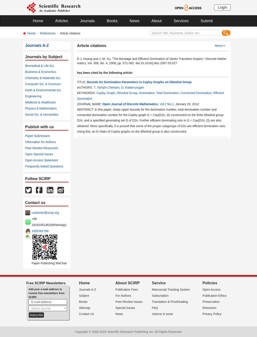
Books (112, 21)
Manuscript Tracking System (171, 289)
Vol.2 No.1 (167, 104)
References (48, 33)
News (134, 21)
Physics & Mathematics (41, 108)
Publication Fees (126, 289)
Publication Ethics (214, 295)
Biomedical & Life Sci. (40, 65)
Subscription (160, 295)
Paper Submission (37, 136)
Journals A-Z (87, 289)
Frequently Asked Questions (44, 166)
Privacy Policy (211, 314)
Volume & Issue (162, 314)
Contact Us (86, 314)
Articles (61, 21)
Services (181, 21)
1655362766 (40, 231)
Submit (207, 21)
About (156, 21)
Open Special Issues (39, 154)
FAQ (155, 308)
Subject (84, 295)
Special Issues (125, 308)
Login (222, 7)
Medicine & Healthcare (40, 102)
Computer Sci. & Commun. (43, 84)
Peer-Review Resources (41, 148)
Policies (209, 283)
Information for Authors (40, 142)
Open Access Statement (41, 160)
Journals (87, 21)
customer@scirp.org (45, 212)
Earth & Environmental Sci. (43, 90)
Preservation (211, 301)
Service (159, 283)
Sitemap (84, 308)
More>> (220, 45)
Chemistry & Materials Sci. (43, 78)
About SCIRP (127, 283)
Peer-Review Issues (129, 301)
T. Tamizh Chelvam (106, 87)
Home (38, 21)
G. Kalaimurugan (132, 87)
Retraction (209, 308)
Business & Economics (40, 72)
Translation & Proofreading (170, 301)
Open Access (211, 289)
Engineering (33, 96)
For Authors (123, 295)
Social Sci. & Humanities (42, 114)
